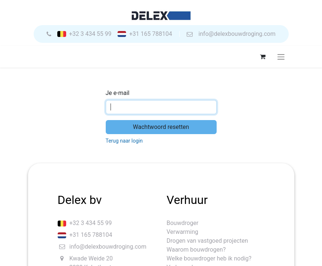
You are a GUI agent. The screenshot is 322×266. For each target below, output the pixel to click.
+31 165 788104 (150, 34)
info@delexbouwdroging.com (237, 34)
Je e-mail (118, 92)
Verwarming (183, 231)
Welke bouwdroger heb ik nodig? (209, 258)
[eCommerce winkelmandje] (262, 56)
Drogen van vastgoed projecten (207, 240)
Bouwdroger (183, 222)
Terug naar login (124, 141)
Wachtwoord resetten (161, 126)
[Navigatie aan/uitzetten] (281, 57)
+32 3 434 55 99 (90, 34)
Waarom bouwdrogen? (196, 249)
